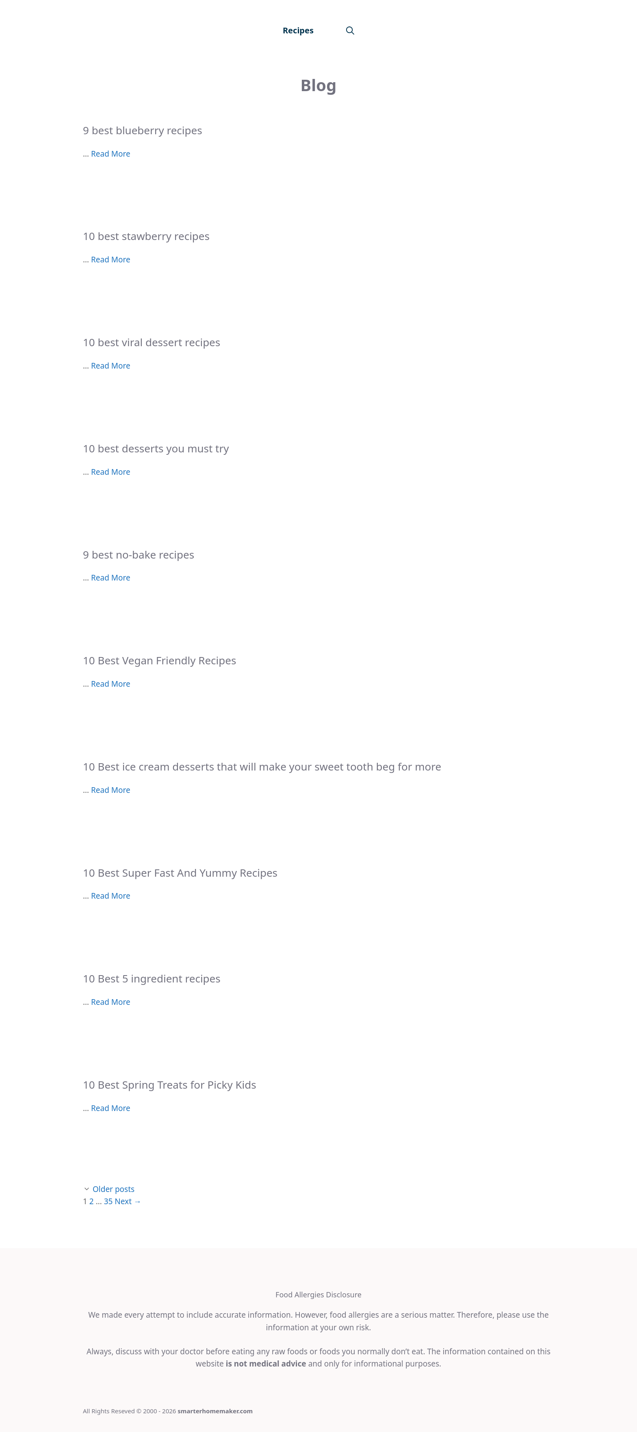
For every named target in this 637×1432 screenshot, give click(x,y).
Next (128, 1201)
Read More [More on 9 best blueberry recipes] (110, 153)
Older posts (113, 1189)
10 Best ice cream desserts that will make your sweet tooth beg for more (262, 766)
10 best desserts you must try (156, 448)
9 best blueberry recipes (142, 130)
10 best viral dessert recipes (151, 342)
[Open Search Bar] (350, 30)
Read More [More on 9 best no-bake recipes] (110, 577)
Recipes (298, 30)
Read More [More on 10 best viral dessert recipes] (110, 365)
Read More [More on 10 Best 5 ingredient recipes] (110, 1002)
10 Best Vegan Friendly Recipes (159, 660)
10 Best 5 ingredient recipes (152, 978)
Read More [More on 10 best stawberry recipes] (110, 259)
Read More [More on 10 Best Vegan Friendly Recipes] (110, 684)
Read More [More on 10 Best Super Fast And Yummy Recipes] (110, 896)
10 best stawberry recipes (146, 236)
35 (108, 1201)
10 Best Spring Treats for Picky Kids (169, 1084)
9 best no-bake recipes (138, 554)
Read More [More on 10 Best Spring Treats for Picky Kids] (110, 1108)
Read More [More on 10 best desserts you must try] (110, 472)
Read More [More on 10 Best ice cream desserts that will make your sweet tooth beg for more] (110, 790)
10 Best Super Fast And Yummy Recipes (180, 872)
